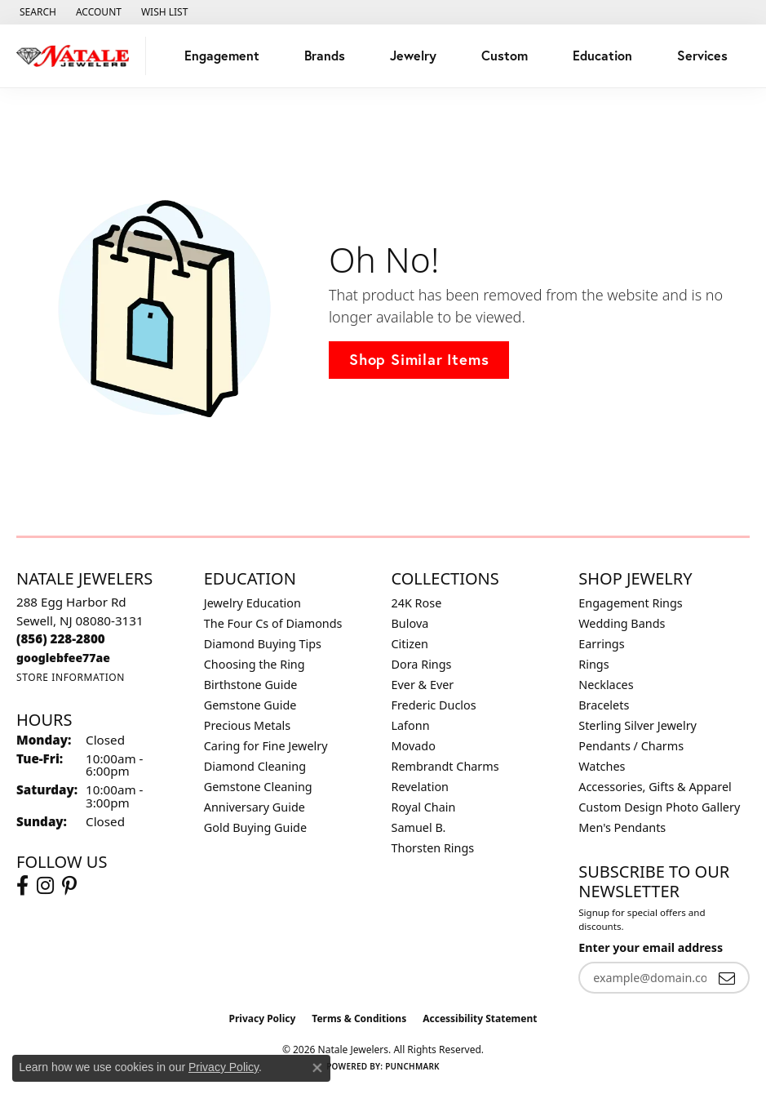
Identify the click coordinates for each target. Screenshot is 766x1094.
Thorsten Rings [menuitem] (433, 848)
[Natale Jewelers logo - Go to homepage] (77, 56)
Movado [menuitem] (414, 746)
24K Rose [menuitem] (417, 603)
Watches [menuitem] (601, 766)
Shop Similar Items (419, 359)
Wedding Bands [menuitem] (621, 623)
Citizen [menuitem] (410, 644)
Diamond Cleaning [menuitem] (255, 766)
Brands (324, 55)
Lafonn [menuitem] (411, 725)
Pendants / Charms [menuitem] (631, 746)
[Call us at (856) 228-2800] (60, 638)
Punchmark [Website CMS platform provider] (412, 1066)
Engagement (221, 55)
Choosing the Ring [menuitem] (254, 664)
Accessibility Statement (480, 1018)
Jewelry (413, 55)
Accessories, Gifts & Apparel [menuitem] (655, 786)
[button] (36, 12)
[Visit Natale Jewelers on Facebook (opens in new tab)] (22, 886)
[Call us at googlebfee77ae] (63, 657)
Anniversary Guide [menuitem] (254, 807)
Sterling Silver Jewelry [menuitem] (637, 725)
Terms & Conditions (359, 1018)
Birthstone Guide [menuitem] (251, 684)
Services (702, 55)
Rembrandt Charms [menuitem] (445, 766)
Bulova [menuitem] (410, 623)
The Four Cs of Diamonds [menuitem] (273, 623)
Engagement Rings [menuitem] (630, 603)
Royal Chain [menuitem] (424, 807)
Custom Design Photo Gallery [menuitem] (659, 807)
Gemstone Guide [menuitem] (250, 705)
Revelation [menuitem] (420, 786)
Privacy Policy (262, 1018)
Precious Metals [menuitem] (247, 725)
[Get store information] (70, 677)
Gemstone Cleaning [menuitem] (258, 786)
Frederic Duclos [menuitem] (434, 705)
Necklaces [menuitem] (605, 684)
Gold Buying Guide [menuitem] (255, 827)
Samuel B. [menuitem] (419, 827)
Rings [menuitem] (593, 664)
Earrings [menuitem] (601, 644)
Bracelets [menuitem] (603, 705)
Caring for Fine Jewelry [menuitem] (266, 746)
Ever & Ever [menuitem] (423, 684)
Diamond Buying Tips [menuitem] (262, 644)
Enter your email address (650, 947)
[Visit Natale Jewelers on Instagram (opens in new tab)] (45, 886)
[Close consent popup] (317, 1068)
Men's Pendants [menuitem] (622, 827)
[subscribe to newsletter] (727, 977)
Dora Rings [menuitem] (422, 664)
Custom (504, 55)
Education (602, 55)
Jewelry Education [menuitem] (252, 603)
